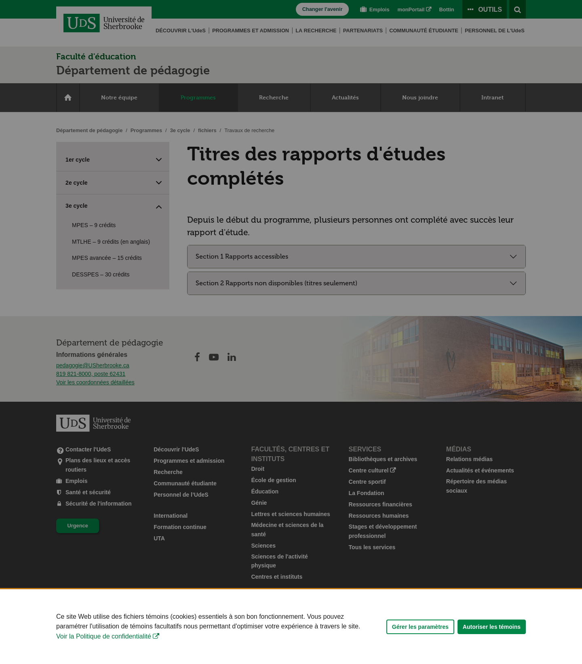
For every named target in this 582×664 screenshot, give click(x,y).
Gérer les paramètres (420, 631)
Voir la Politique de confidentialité (103, 641)
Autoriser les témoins (492, 631)
